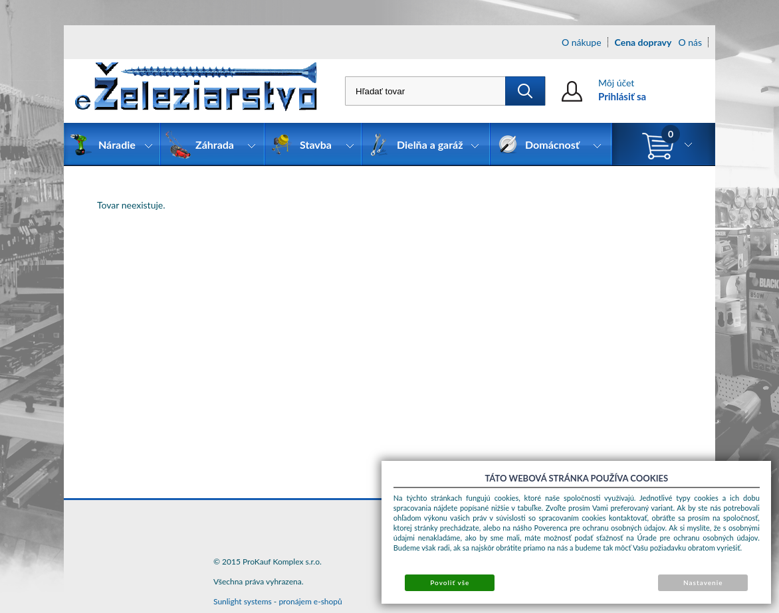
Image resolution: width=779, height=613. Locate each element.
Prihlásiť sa (622, 96)
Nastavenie (703, 582)
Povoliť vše (449, 582)
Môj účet (616, 82)
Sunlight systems (242, 601)
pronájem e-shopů (310, 601)
